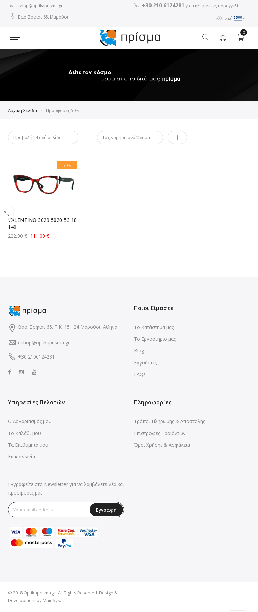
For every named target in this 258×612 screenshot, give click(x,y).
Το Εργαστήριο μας (155, 340)
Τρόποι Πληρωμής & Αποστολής (169, 422)
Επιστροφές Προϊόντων (160, 434)
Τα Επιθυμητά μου (28, 446)
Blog (139, 352)
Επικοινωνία (21, 458)
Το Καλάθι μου (24, 434)
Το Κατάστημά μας (154, 328)
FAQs (140, 375)
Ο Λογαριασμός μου (30, 422)
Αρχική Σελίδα (22, 112)
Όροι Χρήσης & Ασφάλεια (162, 446)
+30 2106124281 (36, 358)
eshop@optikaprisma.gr (39, 6)
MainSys (51, 602)
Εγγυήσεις (145, 364)
